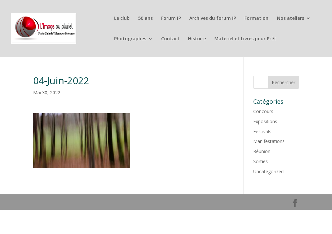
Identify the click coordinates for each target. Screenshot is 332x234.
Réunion (261, 151)
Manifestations (269, 141)
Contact (170, 39)
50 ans (145, 18)
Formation (256, 18)
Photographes (130, 39)
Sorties (260, 161)
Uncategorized (268, 171)
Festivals (262, 131)
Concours (263, 111)
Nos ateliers (290, 18)
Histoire (197, 39)
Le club (122, 18)
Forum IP (171, 18)
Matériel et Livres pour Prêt (245, 39)
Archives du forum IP (212, 18)
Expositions (265, 121)
